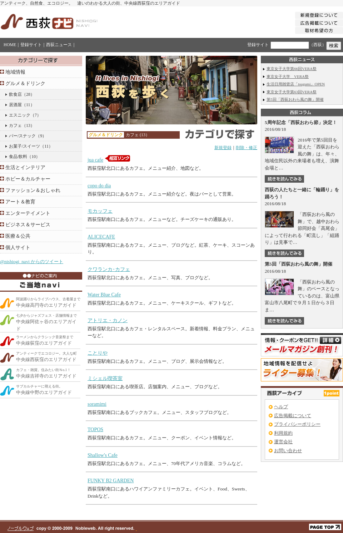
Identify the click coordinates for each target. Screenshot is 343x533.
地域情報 (15, 72)
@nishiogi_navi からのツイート (31, 261)
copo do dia (99, 185)
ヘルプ (281, 406)
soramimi (97, 404)
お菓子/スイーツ (24, 146)
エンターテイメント (27, 213)
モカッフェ (100, 211)
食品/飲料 (18, 156)
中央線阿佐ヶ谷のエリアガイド (46, 322)
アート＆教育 (20, 201)
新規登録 (223, 147)
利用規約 (283, 433)
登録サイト (31, 44)
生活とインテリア (25, 167)
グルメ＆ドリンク (25, 83)
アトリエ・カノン (108, 320)
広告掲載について (292, 415)
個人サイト (17, 247)
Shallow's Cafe (103, 455)
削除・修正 (246, 147)
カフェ (15, 125)
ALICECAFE (101, 237)
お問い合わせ (288, 450)
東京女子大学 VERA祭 (288, 76)
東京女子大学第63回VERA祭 (292, 92)
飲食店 (15, 94)
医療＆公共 (17, 236)
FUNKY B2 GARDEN (111, 480)
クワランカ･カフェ (109, 269)
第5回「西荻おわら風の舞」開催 (295, 99)
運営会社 (283, 441)
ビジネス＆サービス (27, 224)
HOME (10, 44)
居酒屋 (15, 104)
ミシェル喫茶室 (105, 378)
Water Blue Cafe (104, 294)
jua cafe (95, 160)
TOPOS (95, 429)
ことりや (98, 353)
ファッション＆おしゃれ (32, 190)
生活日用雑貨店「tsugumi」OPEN (296, 84)
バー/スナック (22, 135)
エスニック (19, 115)
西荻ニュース (59, 44)
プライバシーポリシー (297, 424)
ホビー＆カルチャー (27, 179)
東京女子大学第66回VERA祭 (292, 68)
